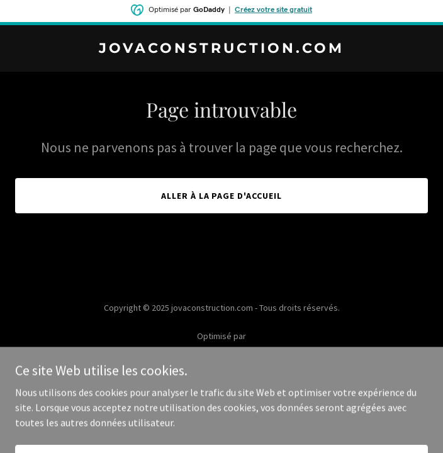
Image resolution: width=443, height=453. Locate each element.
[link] (221, 49)
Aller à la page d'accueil (222, 195)
